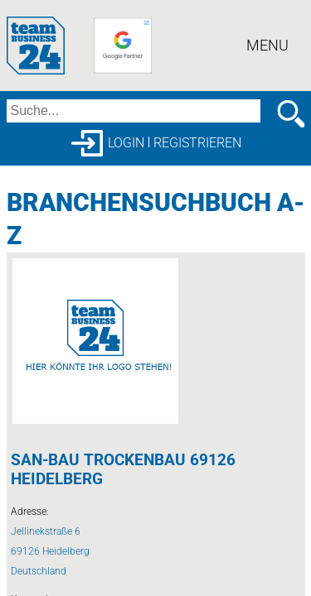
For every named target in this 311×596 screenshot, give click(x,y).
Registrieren (197, 143)
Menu (267, 45)
